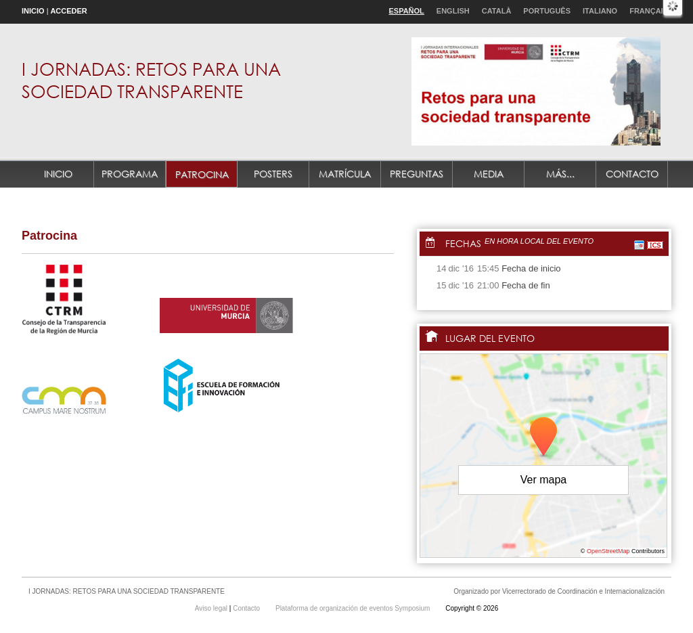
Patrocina (202, 174)
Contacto (632, 173)
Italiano (600, 11)
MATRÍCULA (345, 173)
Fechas (463, 243)
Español (406, 11)
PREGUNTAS (416, 173)
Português (547, 11)
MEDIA (489, 173)
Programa (130, 173)
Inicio (33, 11)
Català (497, 11)
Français (648, 11)
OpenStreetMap (608, 551)
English (453, 11)
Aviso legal (212, 608)
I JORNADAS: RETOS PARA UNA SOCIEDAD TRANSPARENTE (151, 80)
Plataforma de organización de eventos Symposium (353, 608)
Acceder (68, 11)
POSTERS (273, 173)
